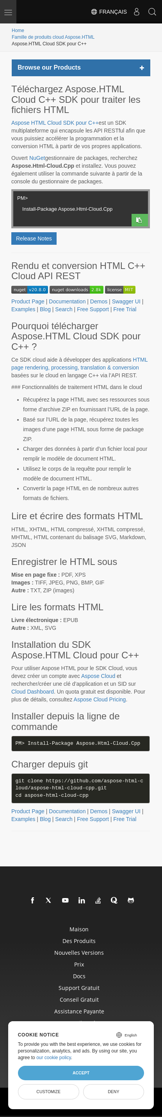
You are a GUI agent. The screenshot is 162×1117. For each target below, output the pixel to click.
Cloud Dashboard (32, 691)
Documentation (67, 301)
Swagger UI (126, 301)
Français (109, 11)
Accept (81, 1072)
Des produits (79, 941)
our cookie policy (53, 1057)
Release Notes (34, 238)
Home (18, 30)
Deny (113, 1091)
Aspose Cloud (98, 676)
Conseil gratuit (79, 999)
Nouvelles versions (79, 952)
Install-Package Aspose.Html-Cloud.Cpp (74, 208)
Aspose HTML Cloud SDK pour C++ (55, 123)
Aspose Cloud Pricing (100, 699)
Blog (45, 309)
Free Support (93, 309)
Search (63, 309)
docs (79, 976)
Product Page (28, 301)
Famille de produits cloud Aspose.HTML (53, 37)
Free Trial (124, 309)
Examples (23, 309)
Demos (98, 301)
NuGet (37, 158)
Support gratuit (79, 987)
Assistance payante (79, 1011)
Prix (79, 964)
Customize (48, 1091)
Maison (79, 929)
